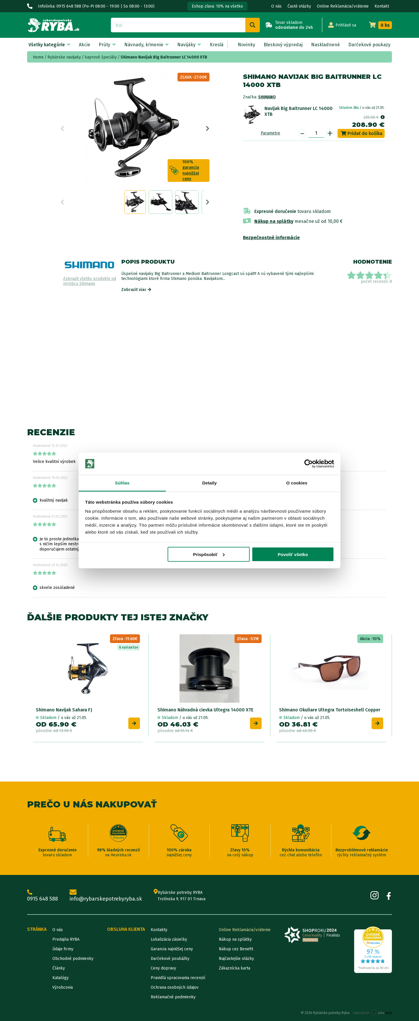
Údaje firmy (62, 949)
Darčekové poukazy (369, 44)
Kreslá (216, 44)
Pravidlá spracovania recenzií (178, 977)
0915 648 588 (42, 895)
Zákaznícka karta (234, 968)
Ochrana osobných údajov (174, 987)
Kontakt (381, 6)
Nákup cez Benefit (236, 949)
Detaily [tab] (209, 482)
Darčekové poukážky (170, 958)
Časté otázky (299, 6)
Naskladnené (325, 44)
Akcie (84, 44)
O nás (276, 6)
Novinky (246, 44)
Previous (62, 129)
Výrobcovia (62, 987)
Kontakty (159, 929)
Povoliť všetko (293, 554)
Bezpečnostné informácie (271, 237)
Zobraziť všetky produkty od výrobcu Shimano (89, 281)
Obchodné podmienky (72, 958)
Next (208, 129)
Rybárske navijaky (64, 57)
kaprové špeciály (101, 57)
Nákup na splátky (273, 221)
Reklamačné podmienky (173, 997)
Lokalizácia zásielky (169, 939)
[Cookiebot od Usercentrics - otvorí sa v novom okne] (308, 463)
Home (38, 57)
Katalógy (60, 977)
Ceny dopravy (163, 968)
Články (58, 968)
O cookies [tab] (297, 482)
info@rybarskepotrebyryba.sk (106, 895)
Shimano (267, 97)
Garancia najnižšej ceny (172, 949)
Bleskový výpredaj (283, 44)
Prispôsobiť (209, 554)
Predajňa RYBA (65, 939)
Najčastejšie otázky (236, 958)
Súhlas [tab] (122, 482)
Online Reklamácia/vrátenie (343, 6)
